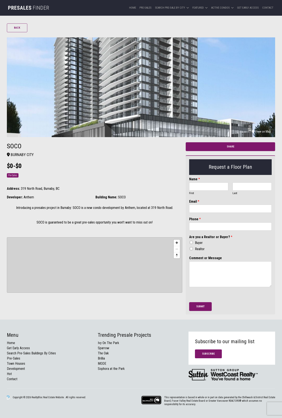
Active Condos (220, 7)
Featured (198, 7)
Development (16, 369)
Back (17, 27)
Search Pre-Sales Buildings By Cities (31, 353)
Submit (200, 306)
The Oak (103, 353)
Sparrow (103, 348)
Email (194, 201)
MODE (102, 363)
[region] (94, 264)
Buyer (199, 243)
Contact (267, 7)
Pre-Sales (145, 7)
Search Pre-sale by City (170, 7)
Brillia (101, 358)
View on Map (261, 131)
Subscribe (208, 353)
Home (132, 7)
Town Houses (16, 363)
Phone (195, 219)
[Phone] (230, 226)
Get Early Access (248, 7)
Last (235, 193)
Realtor (200, 249)
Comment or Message (205, 258)
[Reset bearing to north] (177, 255)
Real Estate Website (53, 397)
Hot (9, 374)
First (191, 193)
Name (194, 179)
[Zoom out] (177, 249)
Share (230, 146)
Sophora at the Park (111, 369)
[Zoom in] (177, 243)
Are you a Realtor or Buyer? (210, 237)
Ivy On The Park (108, 343)
